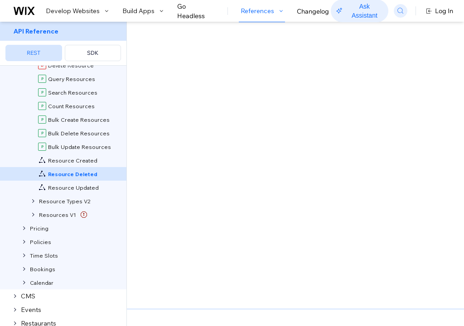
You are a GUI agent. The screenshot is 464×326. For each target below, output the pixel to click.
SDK (92, 52)
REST (33, 52)
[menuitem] (63, 44)
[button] (183, 80)
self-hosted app (253, 113)
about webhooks (283, 132)
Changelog (313, 11)
